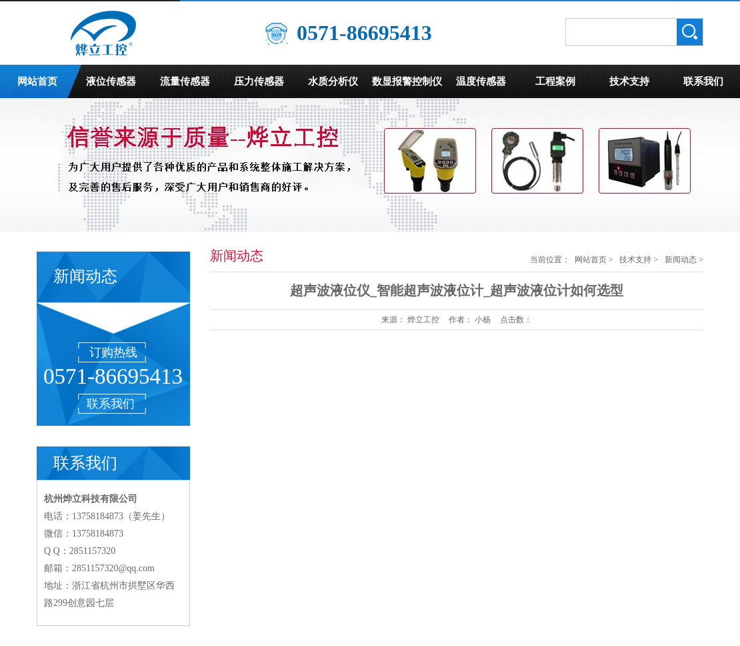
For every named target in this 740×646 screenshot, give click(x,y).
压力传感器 (259, 81)
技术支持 (629, 81)
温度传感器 (481, 81)
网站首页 (37, 81)
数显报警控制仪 (407, 81)
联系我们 (703, 81)
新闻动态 (681, 259)
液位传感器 (111, 81)
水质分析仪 (333, 81)
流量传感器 (185, 81)
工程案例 (555, 81)
